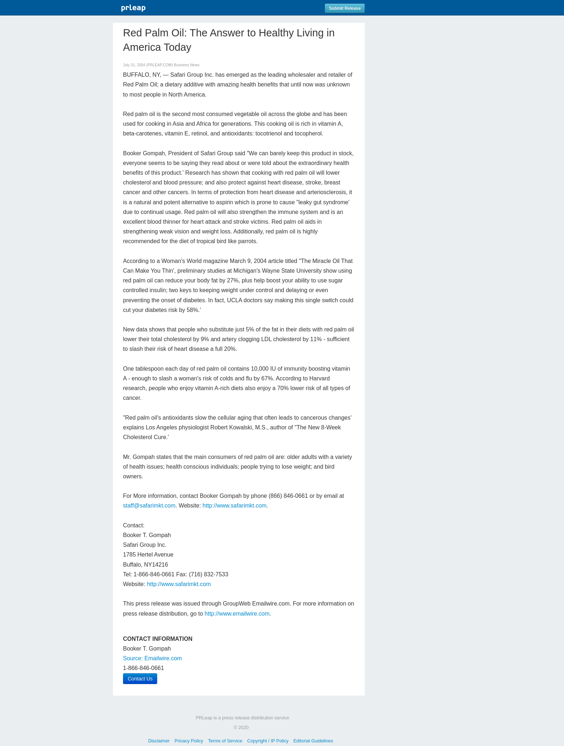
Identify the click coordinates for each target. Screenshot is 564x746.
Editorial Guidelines (313, 740)
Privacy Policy (188, 740)
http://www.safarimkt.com (235, 505)
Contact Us (140, 679)
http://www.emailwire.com (237, 614)
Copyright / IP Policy (267, 740)
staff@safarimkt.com (149, 505)
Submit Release (345, 8)
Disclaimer (159, 740)
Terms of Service (225, 740)
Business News (186, 65)
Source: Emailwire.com (152, 658)
